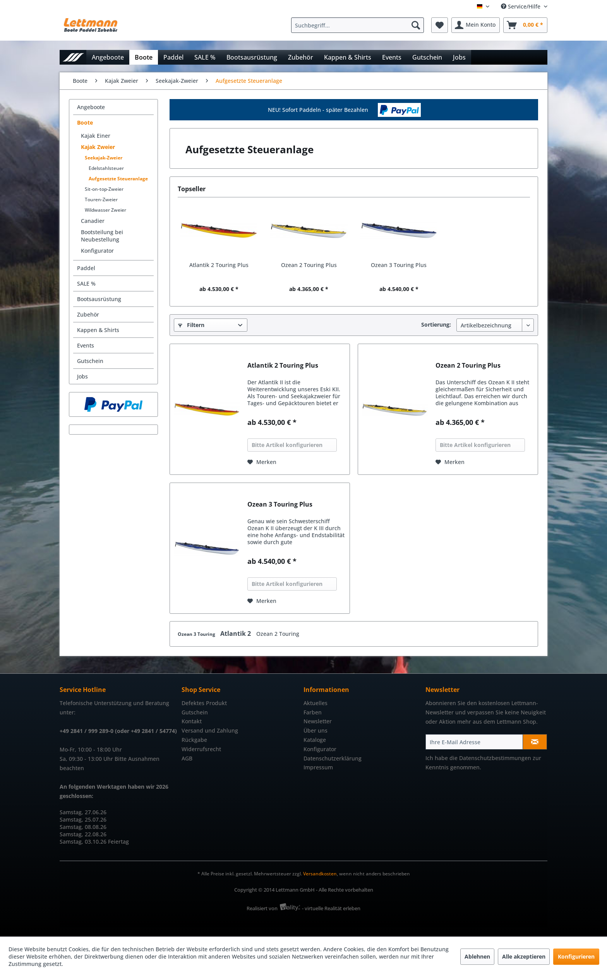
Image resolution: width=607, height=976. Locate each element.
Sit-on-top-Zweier (104, 189)
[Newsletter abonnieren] (535, 742)
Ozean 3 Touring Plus (399, 265)
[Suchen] (416, 25)
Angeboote (91, 107)
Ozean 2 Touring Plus (309, 265)
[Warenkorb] (525, 25)
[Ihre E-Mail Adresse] (474, 742)
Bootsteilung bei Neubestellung (102, 235)
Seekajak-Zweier (103, 157)
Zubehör (88, 314)
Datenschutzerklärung (333, 758)
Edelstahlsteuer (106, 168)
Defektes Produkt (204, 703)
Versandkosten (320, 873)
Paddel (86, 268)
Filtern (191, 325)
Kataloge (315, 739)
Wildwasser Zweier (105, 210)
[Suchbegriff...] (357, 25)
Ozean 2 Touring (277, 633)
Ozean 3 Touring (197, 634)
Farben (313, 712)
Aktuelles (316, 703)
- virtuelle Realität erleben (331, 908)
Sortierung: (436, 324)
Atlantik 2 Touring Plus (219, 265)
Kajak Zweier (98, 147)
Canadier (93, 220)
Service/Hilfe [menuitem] (521, 6)
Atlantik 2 (236, 633)
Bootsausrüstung (99, 299)
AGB (187, 758)
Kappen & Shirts (98, 330)
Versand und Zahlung (210, 730)
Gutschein (90, 361)
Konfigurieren (576, 956)
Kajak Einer (95, 135)
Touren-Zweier (101, 199)
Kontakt (192, 721)
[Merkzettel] (439, 25)
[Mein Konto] (475, 25)
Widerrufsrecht (201, 749)
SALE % (86, 283)
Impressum (318, 767)
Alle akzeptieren (523, 956)
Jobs (82, 376)
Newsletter (318, 721)
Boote (85, 122)
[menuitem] (359, 25)
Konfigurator (97, 250)
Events (85, 345)
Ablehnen (477, 956)
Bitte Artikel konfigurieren (287, 445)
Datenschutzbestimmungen (495, 758)
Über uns (316, 730)
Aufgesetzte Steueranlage (118, 178)
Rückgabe (194, 739)
